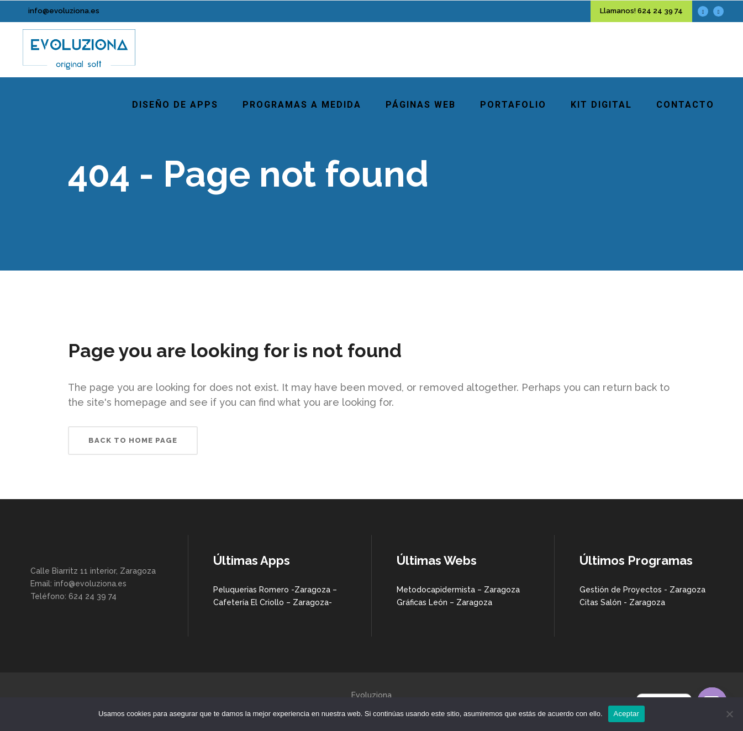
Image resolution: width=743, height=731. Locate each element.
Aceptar (627, 713)
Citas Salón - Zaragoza (622, 602)
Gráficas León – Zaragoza (444, 602)
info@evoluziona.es (63, 11)
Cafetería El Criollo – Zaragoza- (272, 602)
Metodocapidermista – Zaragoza (458, 589)
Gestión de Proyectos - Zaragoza (642, 589)
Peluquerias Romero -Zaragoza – (275, 589)
